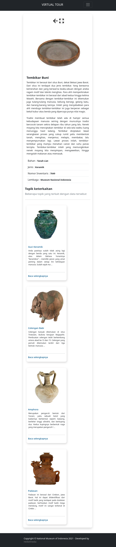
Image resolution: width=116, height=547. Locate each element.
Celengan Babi (36, 328)
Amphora (33, 409)
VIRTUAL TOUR (52, 4)
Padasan (32, 490)
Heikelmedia (30, 541)
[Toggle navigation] (88, 5)
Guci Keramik (35, 246)
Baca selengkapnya (38, 276)
